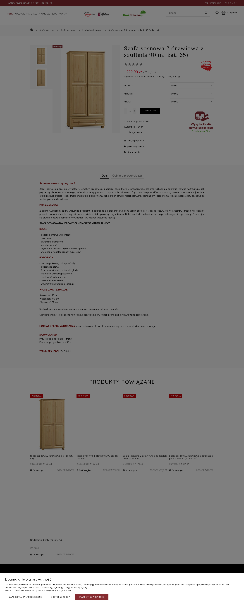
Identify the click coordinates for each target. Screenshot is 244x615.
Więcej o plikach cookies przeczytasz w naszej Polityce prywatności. (38, 590)
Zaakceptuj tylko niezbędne (25, 597)
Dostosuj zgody (60, 597)
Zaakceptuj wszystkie (92, 597)
